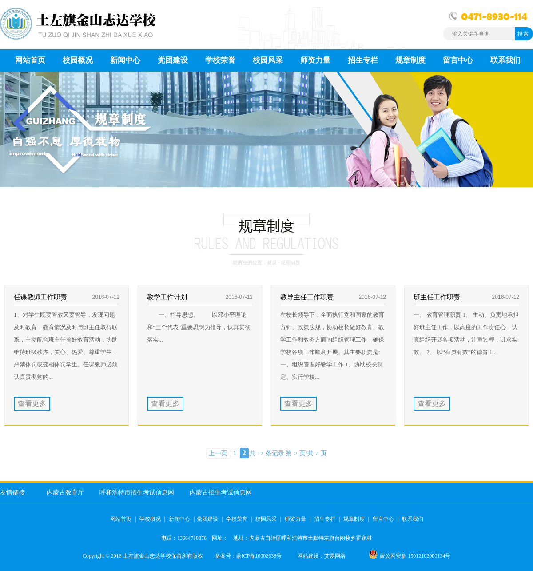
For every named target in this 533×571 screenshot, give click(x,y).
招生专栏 (324, 519)
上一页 (218, 453)
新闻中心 (179, 519)
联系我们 (412, 519)
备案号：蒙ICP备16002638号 (248, 556)
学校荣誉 (236, 519)
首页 (272, 262)
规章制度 (354, 519)
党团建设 (207, 519)
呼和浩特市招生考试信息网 (136, 492)
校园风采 (266, 519)
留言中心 (383, 519)
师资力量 (295, 519)
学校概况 (150, 519)
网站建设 (308, 556)
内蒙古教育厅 (65, 492)
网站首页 (120, 519)
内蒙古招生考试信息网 (221, 492)
